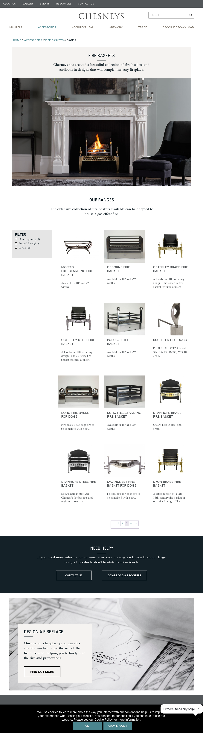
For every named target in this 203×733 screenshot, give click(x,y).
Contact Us (86, 4)
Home (17, 40)
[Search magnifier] (191, 15)
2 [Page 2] (122, 523)
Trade (142, 27)
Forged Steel (29, 243)
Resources (63, 4)
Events (45, 4)
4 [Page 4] (131, 523)
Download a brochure (124, 575)
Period (25, 247)
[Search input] (169, 15)
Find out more (42, 672)
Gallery (27, 4)
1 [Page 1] (118, 523)
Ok (87, 726)
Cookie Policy (117, 726)
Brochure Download (178, 27)
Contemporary (29, 239)
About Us (9, 4)
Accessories (47, 27)
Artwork (116, 27)
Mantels (15, 27)
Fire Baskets (54, 40)
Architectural (83, 27)
